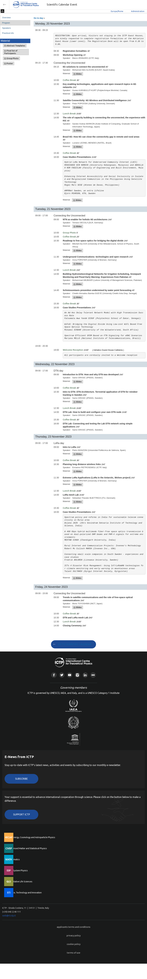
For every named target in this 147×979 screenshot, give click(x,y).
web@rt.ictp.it (9, 915)
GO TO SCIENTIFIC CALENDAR (74, 644)
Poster (8, 63)
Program (6, 23)
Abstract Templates (14, 46)
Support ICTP (21, 814)
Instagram (77, 675)
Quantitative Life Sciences (20, 881)
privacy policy (73, 935)
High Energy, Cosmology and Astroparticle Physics (31, 837)
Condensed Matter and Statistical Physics (27, 848)
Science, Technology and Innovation (25, 892)
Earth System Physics (18, 870)
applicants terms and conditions (73, 927)
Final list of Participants (10, 52)
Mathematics (14, 859)
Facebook (54, 675)
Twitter (61, 675)
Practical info (8, 33)
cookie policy (73, 944)
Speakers (6, 28)
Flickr (93, 675)
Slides (78, 74)
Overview (6, 17)
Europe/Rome (117, 11)
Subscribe (21, 778)
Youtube (69, 675)
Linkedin (85, 675)
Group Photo (11, 58)
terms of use (73, 952)
